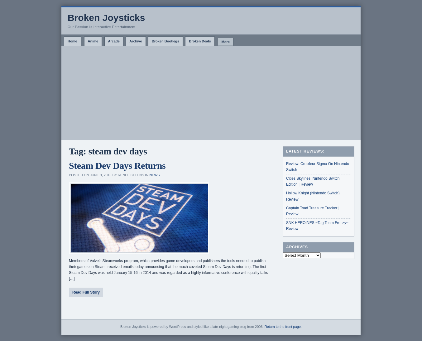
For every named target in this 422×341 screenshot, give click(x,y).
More (226, 42)
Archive (135, 41)
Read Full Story (86, 292)
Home (72, 41)
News (154, 175)
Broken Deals (200, 41)
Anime (93, 41)
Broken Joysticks (106, 17)
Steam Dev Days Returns (117, 165)
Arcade (114, 41)
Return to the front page (283, 327)
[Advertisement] (211, 93)
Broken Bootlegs (165, 41)
